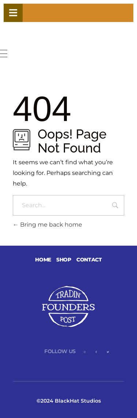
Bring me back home (47, 224)
